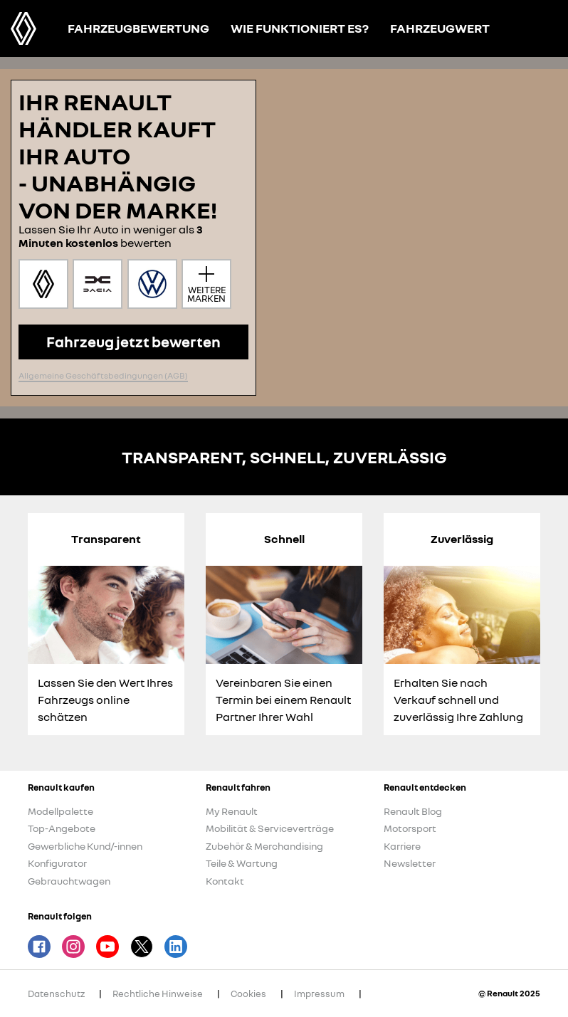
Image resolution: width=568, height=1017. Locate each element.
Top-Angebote (61, 828)
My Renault (232, 811)
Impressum (319, 993)
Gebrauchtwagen (69, 881)
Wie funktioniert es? (300, 28)
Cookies (248, 993)
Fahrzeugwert (440, 28)
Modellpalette (60, 811)
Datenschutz (56, 993)
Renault (23, 28)
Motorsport (410, 828)
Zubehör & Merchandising (264, 846)
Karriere (402, 846)
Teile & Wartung (242, 863)
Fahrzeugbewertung (138, 28)
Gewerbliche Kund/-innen (85, 846)
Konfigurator (57, 863)
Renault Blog (413, 811)
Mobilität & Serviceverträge (270, 828)
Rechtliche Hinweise (157, 993)
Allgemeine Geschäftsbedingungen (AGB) (103, 375)
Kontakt (225, 881)
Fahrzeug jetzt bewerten (133, 341)
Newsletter (410, 863)
